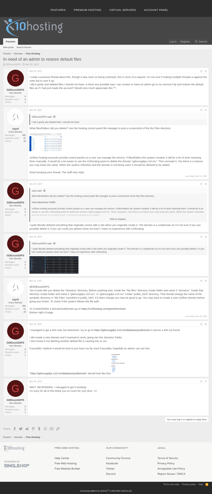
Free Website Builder (67, 468)
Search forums (24, 47)
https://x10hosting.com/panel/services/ (103, 308)
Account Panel (156, 9)
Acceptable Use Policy (171, 468)
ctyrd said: (37, 190)
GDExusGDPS (13, 64)
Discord (110, 473)
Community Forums (118, 458)
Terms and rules (171, 484)
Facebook (112, 463)
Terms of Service (167, 458)
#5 (206, 281)
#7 (206, 381)
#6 (206, 324)
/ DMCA (180, 473)
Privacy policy (189, 484)
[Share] (201, 71)
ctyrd (15, 128)
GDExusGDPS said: (42, 117)
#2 (206, 110)
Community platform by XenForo (106, 491)
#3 (206, 184)
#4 (206, 237)
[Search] (201, 41)
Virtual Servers (122, 9)
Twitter (110, 468)
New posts (8, 47)
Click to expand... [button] (118, 219)
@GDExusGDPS (39, 286)
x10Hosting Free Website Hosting (13, 448)
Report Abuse (166, 473)
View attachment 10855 (43, 202)
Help (200, 484)
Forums (10, 41)
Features (58, 9)
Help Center (62, 458)
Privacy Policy (166, 463)
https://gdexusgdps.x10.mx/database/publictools (122, 330)
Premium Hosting (87, 9)
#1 (206, 71)
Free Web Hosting (66, 463)
